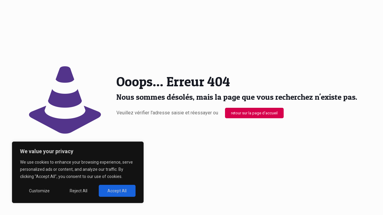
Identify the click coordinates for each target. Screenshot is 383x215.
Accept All (117, 190)
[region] (78, 172)
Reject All (78, 190)
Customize (39, 190)
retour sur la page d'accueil (254, 113)
